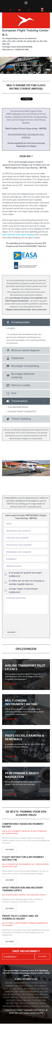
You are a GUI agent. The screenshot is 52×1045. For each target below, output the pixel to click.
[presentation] (25, 602)
